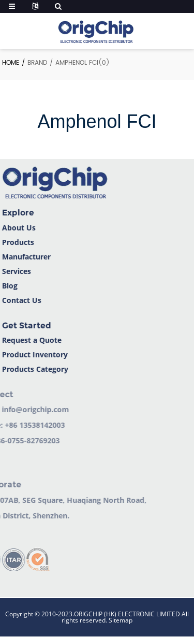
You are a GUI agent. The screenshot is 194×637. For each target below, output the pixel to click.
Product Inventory (33, 354)
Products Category (34, 369)
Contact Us (20, 300)
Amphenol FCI (76, 63)
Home (10, 63)
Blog (8, 286)
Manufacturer (25, 257)
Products (17, 242)
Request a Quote (30, 340)
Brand (37, 63)
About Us (17, 228)
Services (15, 271)
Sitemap (120, 620)
